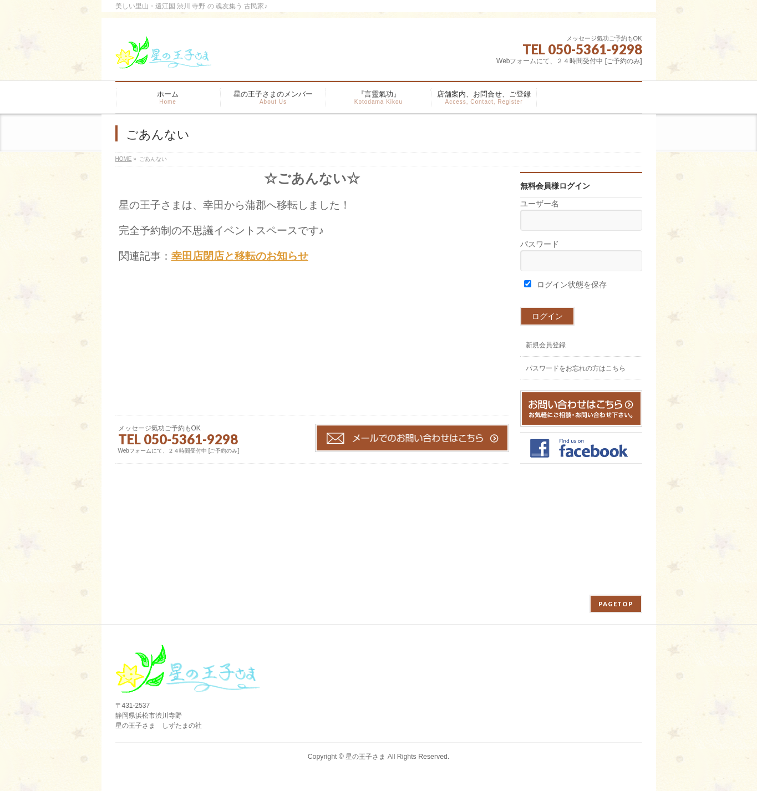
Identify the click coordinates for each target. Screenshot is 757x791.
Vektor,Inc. (432, 768)
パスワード (539, 244)
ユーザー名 (539, 203)
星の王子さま (365, 756)
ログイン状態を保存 (565, 284)
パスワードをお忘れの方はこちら (576, 368)
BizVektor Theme (379, 768)
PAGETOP (615, 603)
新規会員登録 (546, 345)
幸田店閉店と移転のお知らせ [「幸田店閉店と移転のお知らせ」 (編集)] (239, 256)
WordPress (328, 768)
